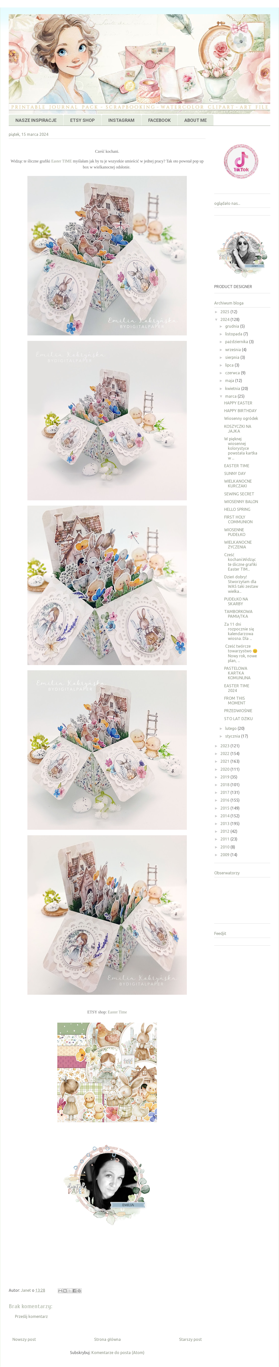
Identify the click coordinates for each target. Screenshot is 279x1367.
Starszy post (190, 1339)
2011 (225, 839)
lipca (230, 365)
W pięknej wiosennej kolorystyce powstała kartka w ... (240, 448)
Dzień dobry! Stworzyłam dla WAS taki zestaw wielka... (241, 584)
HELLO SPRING (237, 509)
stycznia (233, 736)
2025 (225, 311)
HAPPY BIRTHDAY (240, 410)
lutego (231, 728)
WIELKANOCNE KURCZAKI (238, 483)
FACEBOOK (159, 120)
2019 (225, 777)
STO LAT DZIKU (238, 718)
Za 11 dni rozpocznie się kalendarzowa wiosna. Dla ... (239, 631)
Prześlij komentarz (31, 1316)
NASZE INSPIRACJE (36, 120)
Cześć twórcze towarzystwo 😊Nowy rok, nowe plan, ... (241, 653)
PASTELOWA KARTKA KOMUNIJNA (237, 673)
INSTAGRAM (121, 120)
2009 (225, 854)
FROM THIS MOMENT (235, 700)
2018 (225, 784)
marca (231, 396)
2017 (225, 792)
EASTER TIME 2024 (236, 688)
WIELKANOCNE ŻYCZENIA (238, 544)
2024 (225, 319)
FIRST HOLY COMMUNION (238, 519)
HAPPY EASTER (238, 403)
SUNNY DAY (235, 473)
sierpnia (232, 357)
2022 (225, 753)
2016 (225, 800)
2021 (225, 761)
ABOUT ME (195, 120)
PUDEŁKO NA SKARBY (236, 601)
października (237, 341)
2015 (225, 808)
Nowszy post (24, 1339)
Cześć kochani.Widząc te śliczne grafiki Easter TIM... (240, 561)
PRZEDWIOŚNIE (238, 710)
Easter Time (117, 1012)
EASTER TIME (236, 465)
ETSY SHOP (82, 120)
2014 (225, 816)
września (233, 349)
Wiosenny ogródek (241, 418)
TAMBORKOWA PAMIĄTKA (238, 613)
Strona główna (107, 1339)
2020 (225, 769)
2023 (225, 746)
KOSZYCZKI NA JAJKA (237, 428)
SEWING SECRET (239, 494)
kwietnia (233, 388)
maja (230, 380)
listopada (234, 334)
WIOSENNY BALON (241, 501)
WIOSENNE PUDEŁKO (234, 532)
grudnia (232, 326)
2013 (225, 823)
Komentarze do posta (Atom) (117, 1352)
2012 (225, 831)
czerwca (233, 373)
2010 (225, 847)
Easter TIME (61, 161)
